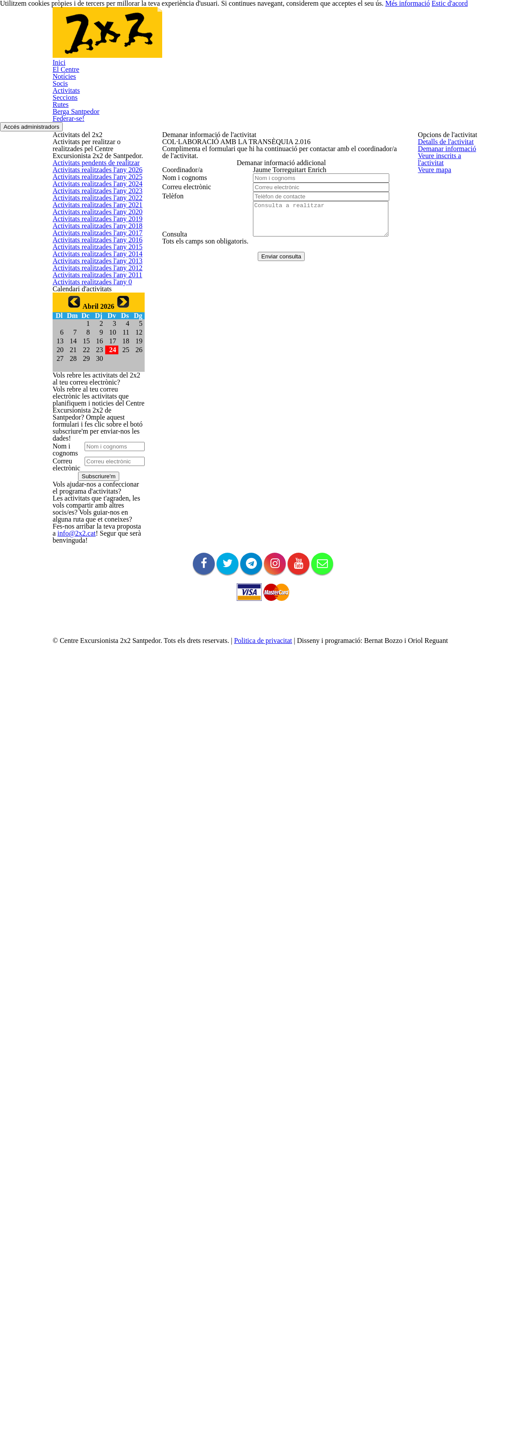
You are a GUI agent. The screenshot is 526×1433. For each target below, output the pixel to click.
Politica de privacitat (280, 1384)
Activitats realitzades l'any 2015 (93, 467)
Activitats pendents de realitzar (93, 216)
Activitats (236, 38)
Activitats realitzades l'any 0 (88, 571)
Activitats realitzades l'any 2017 (93, 425)
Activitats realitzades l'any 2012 (93, 529)
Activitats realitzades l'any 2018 (93, 404)
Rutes (321, 38)
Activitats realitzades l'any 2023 (93, 300)
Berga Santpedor (373, 38)
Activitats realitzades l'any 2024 (93, 279)
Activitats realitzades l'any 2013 (93, 508)
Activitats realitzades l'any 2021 (93, 341)
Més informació (425, 1411)
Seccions (281, 38)
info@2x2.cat (69, 1163)
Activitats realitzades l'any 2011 (93, 550)
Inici (76, 38)
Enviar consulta (277, 400)
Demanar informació (188, 178)
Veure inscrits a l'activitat (194, 199)
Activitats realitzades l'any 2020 (93, 362)
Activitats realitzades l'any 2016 (93, 446)
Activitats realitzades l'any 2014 (93, 488)
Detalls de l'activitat (187, 157)
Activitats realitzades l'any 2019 (93, 383)
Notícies (159, 38)
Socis (197, 38)
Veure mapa (178, 220)
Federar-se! (88, 77)
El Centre (114, 38)
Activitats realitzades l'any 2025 (93, 258)
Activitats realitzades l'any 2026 (93, 237)
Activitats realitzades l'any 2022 (93, 320)
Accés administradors (492, 88)
